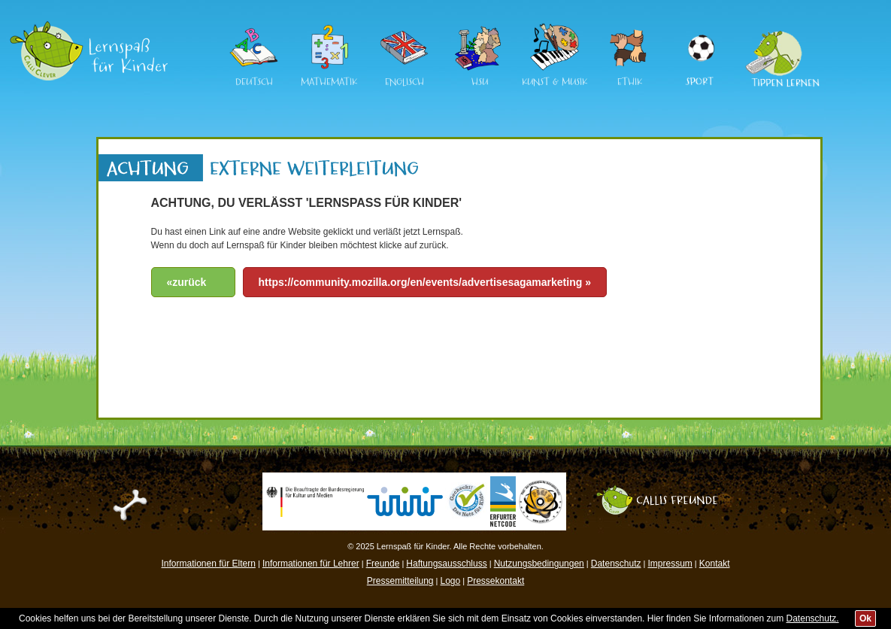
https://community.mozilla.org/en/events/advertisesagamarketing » (425, 282)
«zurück (187, 282)
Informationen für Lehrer (310, 563)
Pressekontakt (495, 581)
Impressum (669, 563)
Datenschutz (616, 563)
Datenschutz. (812, 618)
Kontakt (714, 563)
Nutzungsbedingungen (539, 563)
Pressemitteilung (400, 581)
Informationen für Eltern (209, 563)
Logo (450, 581)
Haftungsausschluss (446, 563)
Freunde (383, 563)
